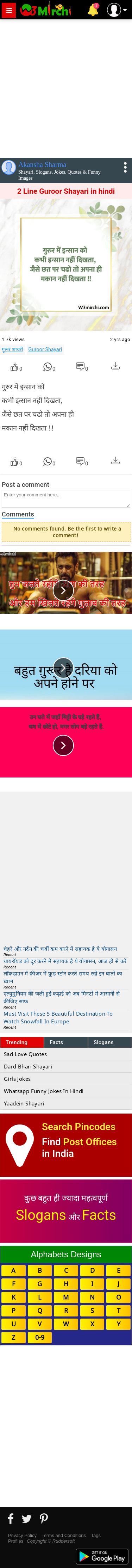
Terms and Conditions (64, 1535)
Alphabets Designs (66, 1254)
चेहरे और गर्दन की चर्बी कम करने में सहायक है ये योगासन (60, 948)
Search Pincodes (78, 1127)
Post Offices (90, 1142)
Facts (56, 1042)
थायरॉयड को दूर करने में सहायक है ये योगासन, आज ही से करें (65, 961)
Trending (17, 1042)
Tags (96, 1535)
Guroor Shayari (45, 349)
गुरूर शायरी (12, 349)
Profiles (15, 1541)
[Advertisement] (66, 87)
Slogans (104, 1042)
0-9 (39, 1337)
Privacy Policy (22, 1535)
